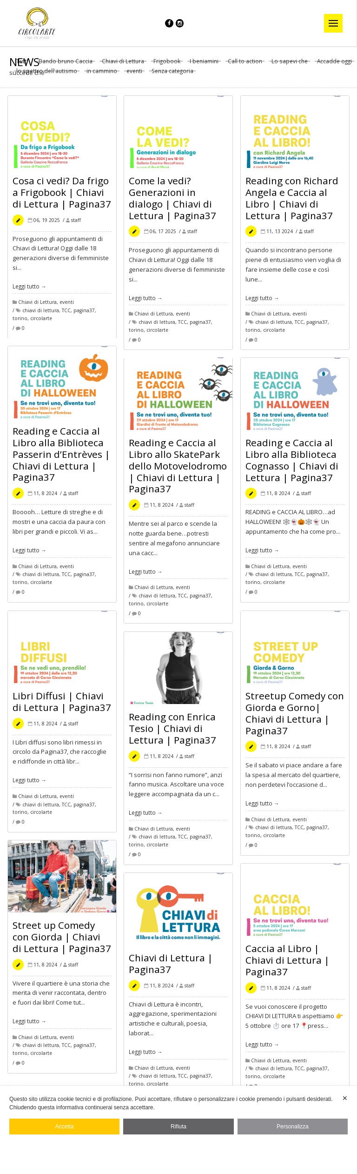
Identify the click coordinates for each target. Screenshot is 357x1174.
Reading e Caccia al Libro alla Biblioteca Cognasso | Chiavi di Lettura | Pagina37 (291, 463)
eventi (134, 74)
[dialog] (178, 1130)
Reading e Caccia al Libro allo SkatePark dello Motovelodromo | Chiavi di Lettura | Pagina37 (178, 469)
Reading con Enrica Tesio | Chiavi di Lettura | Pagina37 (172, 731)
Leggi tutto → (29, 289)
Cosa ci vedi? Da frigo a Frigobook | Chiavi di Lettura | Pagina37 (62, 195)
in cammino (101, 74)
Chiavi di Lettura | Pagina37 (171, 966)
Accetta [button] (64, 1126)
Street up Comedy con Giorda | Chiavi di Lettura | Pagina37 (62, 940)
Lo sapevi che (289, 64)
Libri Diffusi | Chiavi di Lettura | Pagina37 (62, 704)
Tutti (22, 64)
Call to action (245, 64)
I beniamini (204, 64)
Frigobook (166, 64)
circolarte (41, 321)
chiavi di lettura (40, 314)
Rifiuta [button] (178, 1126)
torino (20, 321)
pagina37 (84, 314)
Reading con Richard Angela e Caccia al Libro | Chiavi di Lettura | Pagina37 (291, 201)
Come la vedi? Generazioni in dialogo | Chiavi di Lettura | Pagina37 (172, 201)
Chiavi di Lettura (123, 64)
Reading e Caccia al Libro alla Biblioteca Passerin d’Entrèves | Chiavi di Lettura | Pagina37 (61, 457)
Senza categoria (172, 74)
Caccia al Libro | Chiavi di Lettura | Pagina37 (287, 963)
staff (76, 223)
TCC (66, 314)
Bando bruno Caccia (66, 64)
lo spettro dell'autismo (46, 74)
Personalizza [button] (293, 1126)
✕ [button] (345, 1098)
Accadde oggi (334, 64)
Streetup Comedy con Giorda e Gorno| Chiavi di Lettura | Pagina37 (294, 716)
